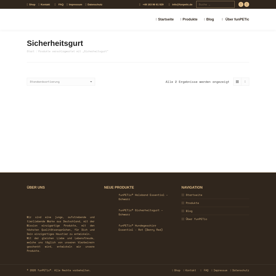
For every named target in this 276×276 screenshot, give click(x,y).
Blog (189, 211)
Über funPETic (196, 219)
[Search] (215, 4)
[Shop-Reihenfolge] (61, 81)
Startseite (194, 195)
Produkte (192, 203)
